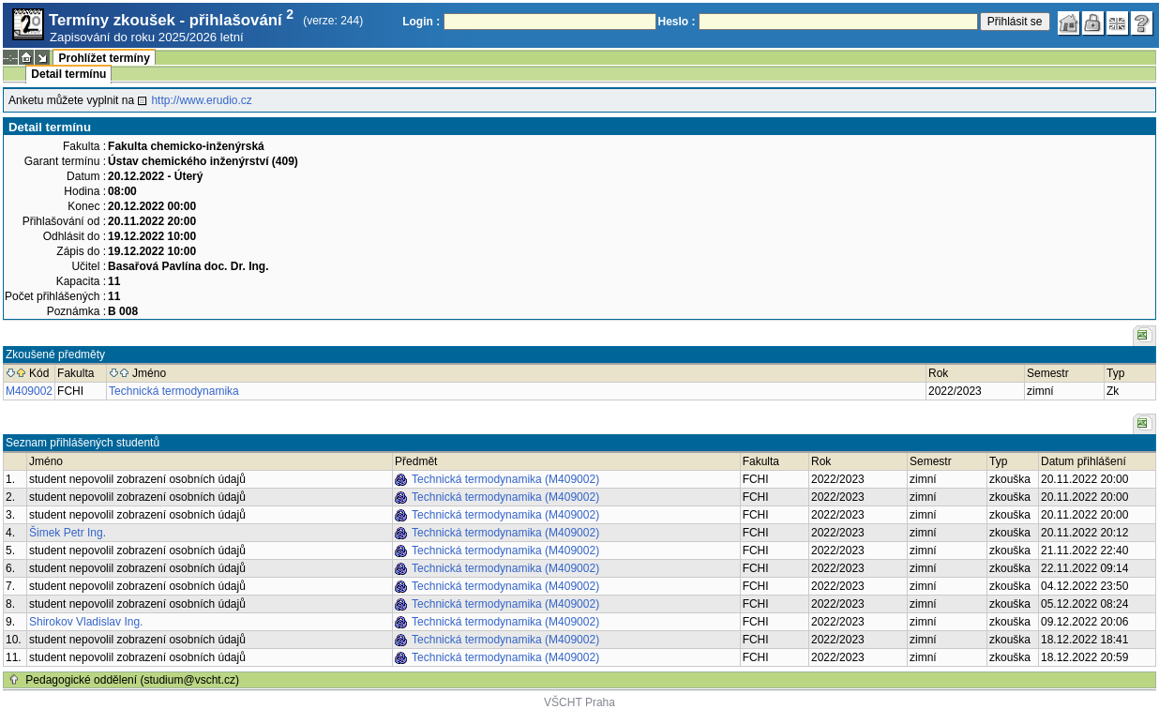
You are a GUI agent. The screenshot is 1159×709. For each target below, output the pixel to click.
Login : (421, 21)
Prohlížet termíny (103, 58)
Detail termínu (68, 74)
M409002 (29, 391)
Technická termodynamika (174, 391)
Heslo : (677, 21)
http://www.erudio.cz (201, 100)
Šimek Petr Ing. (67, 532)
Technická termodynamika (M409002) (505, 479)
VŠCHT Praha (579, 702)
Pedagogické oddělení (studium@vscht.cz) (132, 679)
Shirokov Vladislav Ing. (86, 621)
